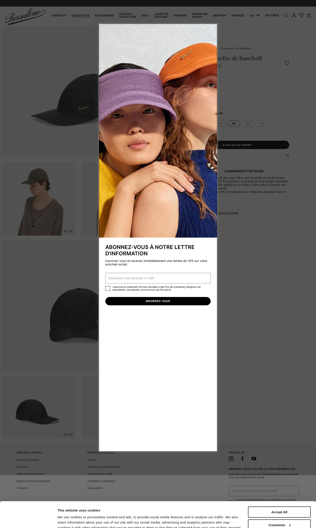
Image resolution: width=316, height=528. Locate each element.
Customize (280, 501)
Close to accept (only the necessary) (279, 515)
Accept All (279, 488)
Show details (67, 515)
